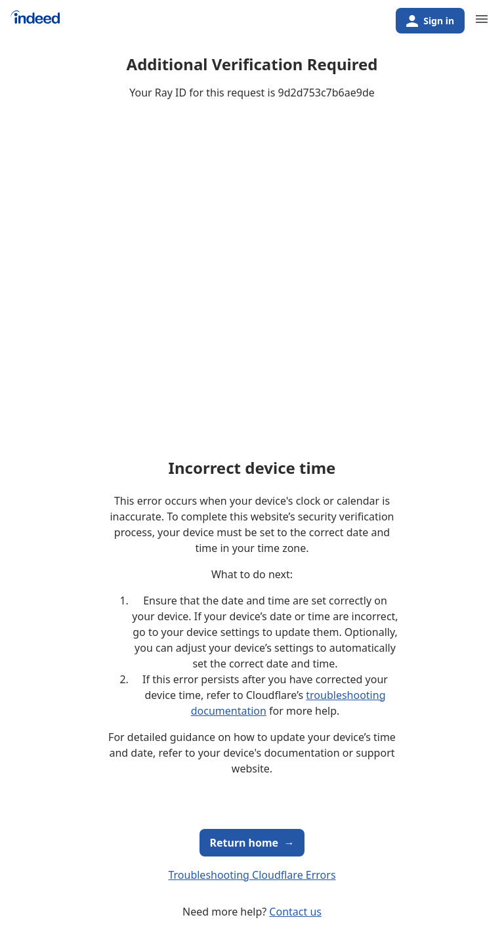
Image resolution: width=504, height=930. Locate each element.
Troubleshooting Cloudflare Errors (251, 875)
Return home (252, 843)
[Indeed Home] (35, 22)
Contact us (295, 911)
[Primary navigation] (482, 19)
